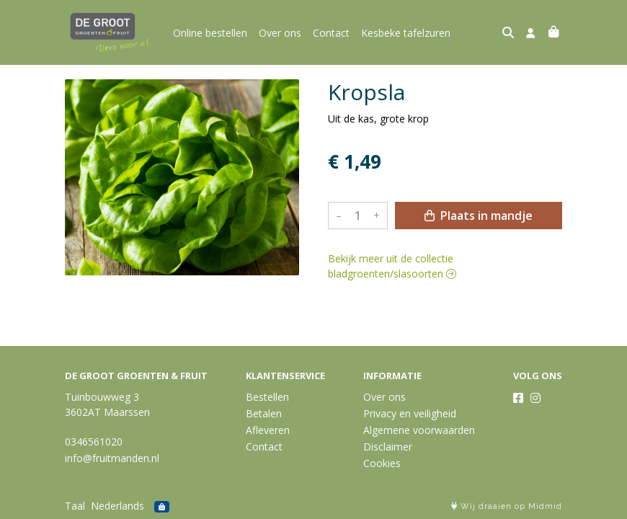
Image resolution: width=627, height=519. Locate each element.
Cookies (382, 463)
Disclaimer (387, 446)
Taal (75, 506)
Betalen (264, 413)
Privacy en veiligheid (409, 413)
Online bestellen (210, 33)
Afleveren (268, 430)
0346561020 (94, 441)
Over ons (280, 33)
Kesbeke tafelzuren (405, 33)
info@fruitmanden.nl (112, 458)
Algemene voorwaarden (419, 430)
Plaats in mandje (478, 215)
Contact (331, 33)
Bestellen (267, 397)
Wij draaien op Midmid (506, 506)
